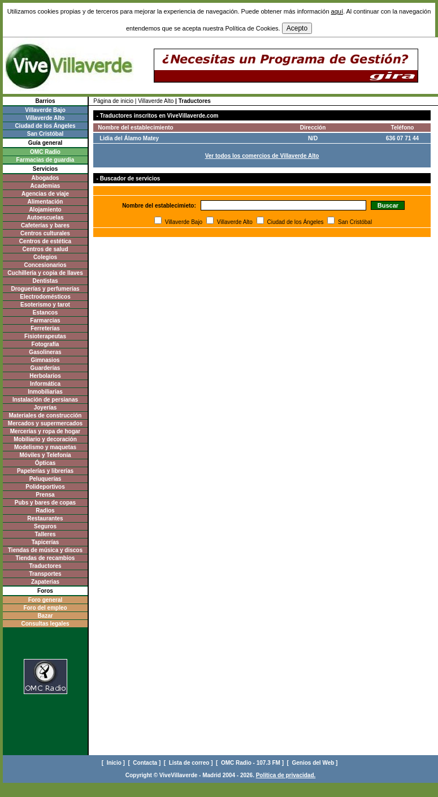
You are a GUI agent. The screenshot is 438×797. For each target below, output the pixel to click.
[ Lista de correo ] (189, 763)
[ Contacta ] (145, 763)
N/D (313, 138)
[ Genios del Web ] (313, 763)
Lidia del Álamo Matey (129, 138)
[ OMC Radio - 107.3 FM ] (250, 763)
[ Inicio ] (114, 763)
